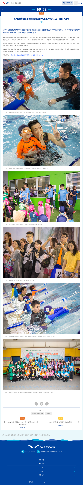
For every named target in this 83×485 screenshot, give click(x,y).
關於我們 (41, 460)
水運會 (49, 413)
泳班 (41, 467)
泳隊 (41, 471)
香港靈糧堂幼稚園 (37, 413)
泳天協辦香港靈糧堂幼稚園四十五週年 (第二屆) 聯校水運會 (33, 435)
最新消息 (13, 435)
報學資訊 (41, 475)
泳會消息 (7, 435)
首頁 (2, 435)
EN (76, 3)
